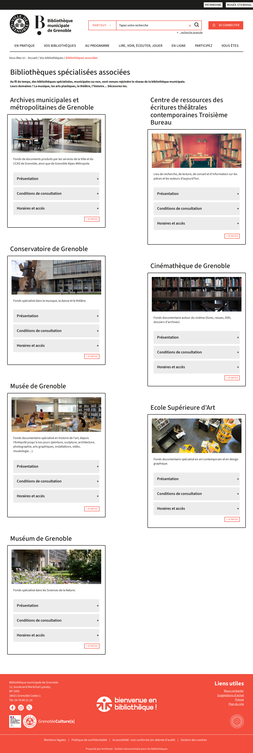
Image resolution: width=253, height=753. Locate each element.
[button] (24, 46)
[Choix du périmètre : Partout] (102, 25)
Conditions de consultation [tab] (39, 193)
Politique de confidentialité (89, 740)
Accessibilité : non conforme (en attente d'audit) (144, 740)
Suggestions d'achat (230, 695)
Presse (239, 699)
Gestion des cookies (194, 740)
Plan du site (236, 704)
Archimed (107, 749)
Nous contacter (234, 691)
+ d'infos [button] (91, 219)
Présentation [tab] (27, 178)
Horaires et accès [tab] (31, 208)
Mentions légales (55, 740)
